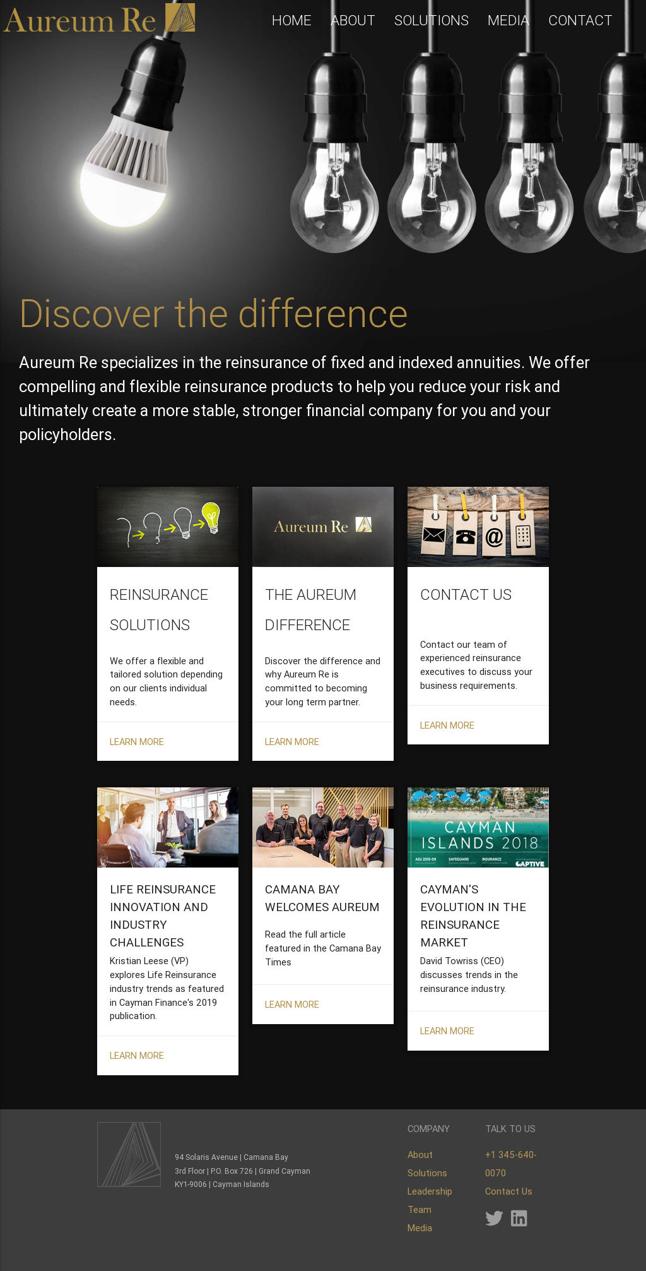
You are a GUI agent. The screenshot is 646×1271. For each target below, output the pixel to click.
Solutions (427, 1173)
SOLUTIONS (431, 20)
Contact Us (508, 1191)
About (420, 1155)
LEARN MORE (137, 742)
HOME (292, 20)
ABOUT (353, 20)
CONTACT (580, 20)
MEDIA (508, 20)
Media (420, 1228)
